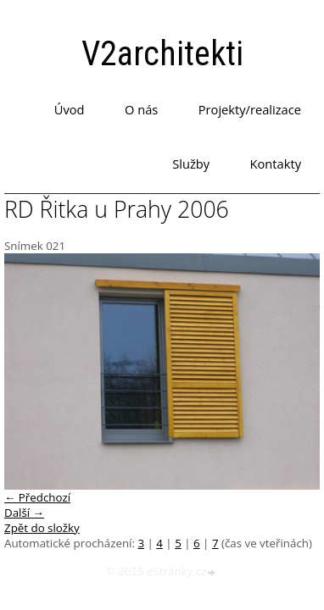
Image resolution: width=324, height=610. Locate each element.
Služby (190, 163)
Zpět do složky (42, 527)
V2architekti (162, 54)
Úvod (69, 109)
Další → (24, 512)
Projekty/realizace (249, 109)
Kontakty (275, 163)
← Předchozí (37, 497)
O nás (141, 109)
